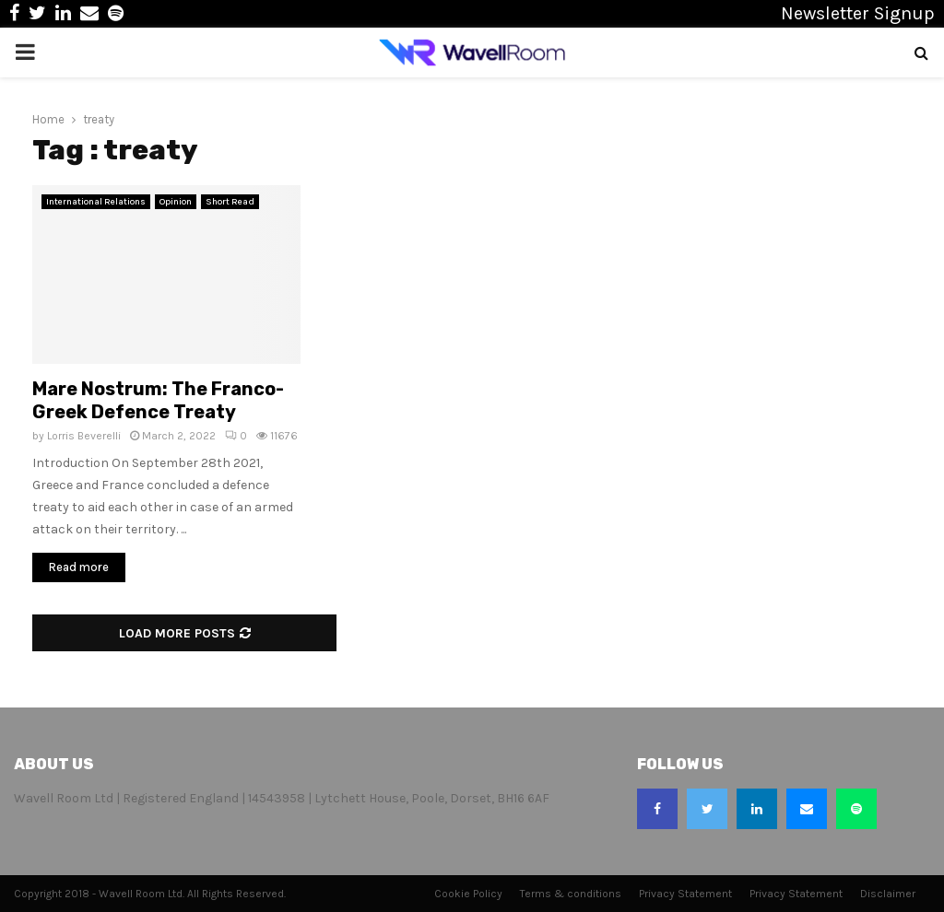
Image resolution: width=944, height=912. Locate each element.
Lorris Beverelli (84, 435)
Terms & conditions (570, 893)
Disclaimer (887, 893)
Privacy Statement (685, 893)
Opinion (175, 201)
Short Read (230, 201)
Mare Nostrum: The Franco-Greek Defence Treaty (158, 400)
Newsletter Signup (858, 13)
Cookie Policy (468, 893)
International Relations (96, 201)
